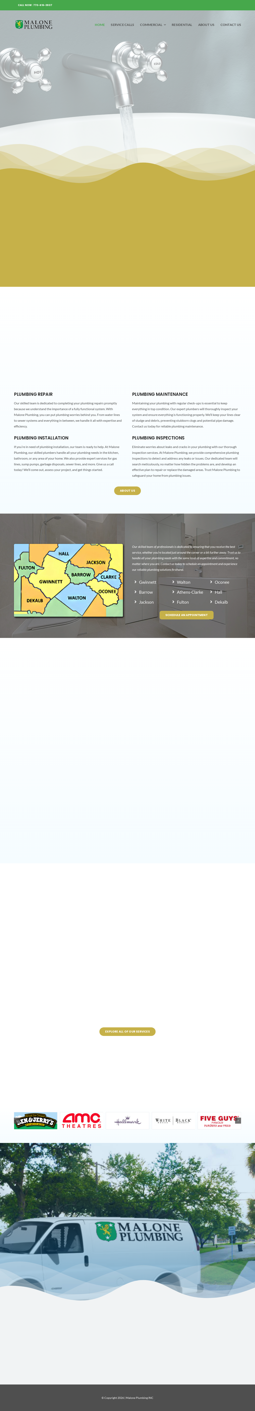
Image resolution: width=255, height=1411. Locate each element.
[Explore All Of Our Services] (127, 1031)
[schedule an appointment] (187, 615)
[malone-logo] (34, 20)
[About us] (127, 490)
